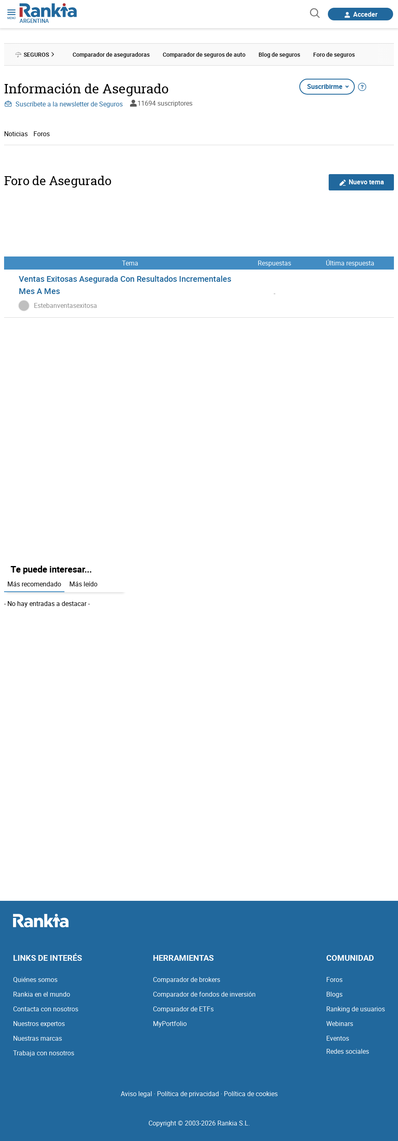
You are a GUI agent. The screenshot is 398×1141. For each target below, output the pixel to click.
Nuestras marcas (37, 1038)
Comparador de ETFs (183, 1008)
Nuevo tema (361, 182)
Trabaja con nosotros (43, 1052)
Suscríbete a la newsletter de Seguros (63, 104)
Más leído (83, 583)
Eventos (337, 1038)
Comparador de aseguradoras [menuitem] (111, 54)
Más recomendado (34, 583)
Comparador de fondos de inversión (204, 994)
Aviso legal (136, 1093)
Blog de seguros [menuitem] (279, 54)
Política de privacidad (188, 1093)
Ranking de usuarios (355, 1008)
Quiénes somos (35, 979)
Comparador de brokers (186, 979)
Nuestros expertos (39, 1023)
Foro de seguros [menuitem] (334, 54)
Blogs (334, 994)
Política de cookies (251, 1093)
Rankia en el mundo (41, 994)
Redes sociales (347, 1051)
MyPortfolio (170, 1023)
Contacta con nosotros (45, 1008)
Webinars (339, 1023)
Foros (41, 133)
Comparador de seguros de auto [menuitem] (204, 54)
